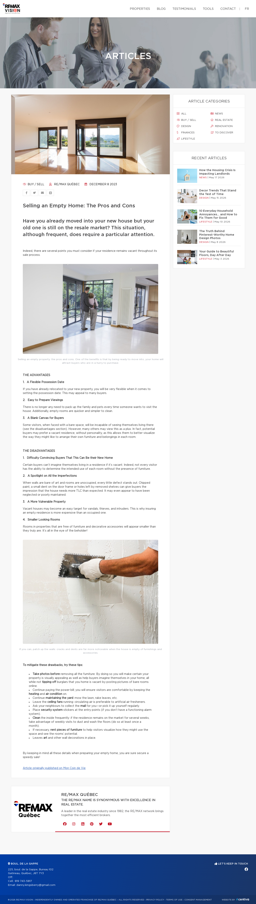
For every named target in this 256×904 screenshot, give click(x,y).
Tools (208, 8)
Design (184, 126)
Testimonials (184, 8)
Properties (140, 8)
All (181, 113)
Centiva (242, 899)
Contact (228, 8)
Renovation (222, 126)
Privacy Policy (155, 900)
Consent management (198, 900)
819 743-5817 (23, 881)
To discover (222, 132)
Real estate (222, 120)
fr (247, 8)
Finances (186, 132)
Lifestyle (186, 138)
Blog (161, 8)
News (217, 113)
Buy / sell (33, 184)
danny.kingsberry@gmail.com (35, 885)
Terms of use (174, 900)
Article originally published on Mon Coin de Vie (54, 768)
